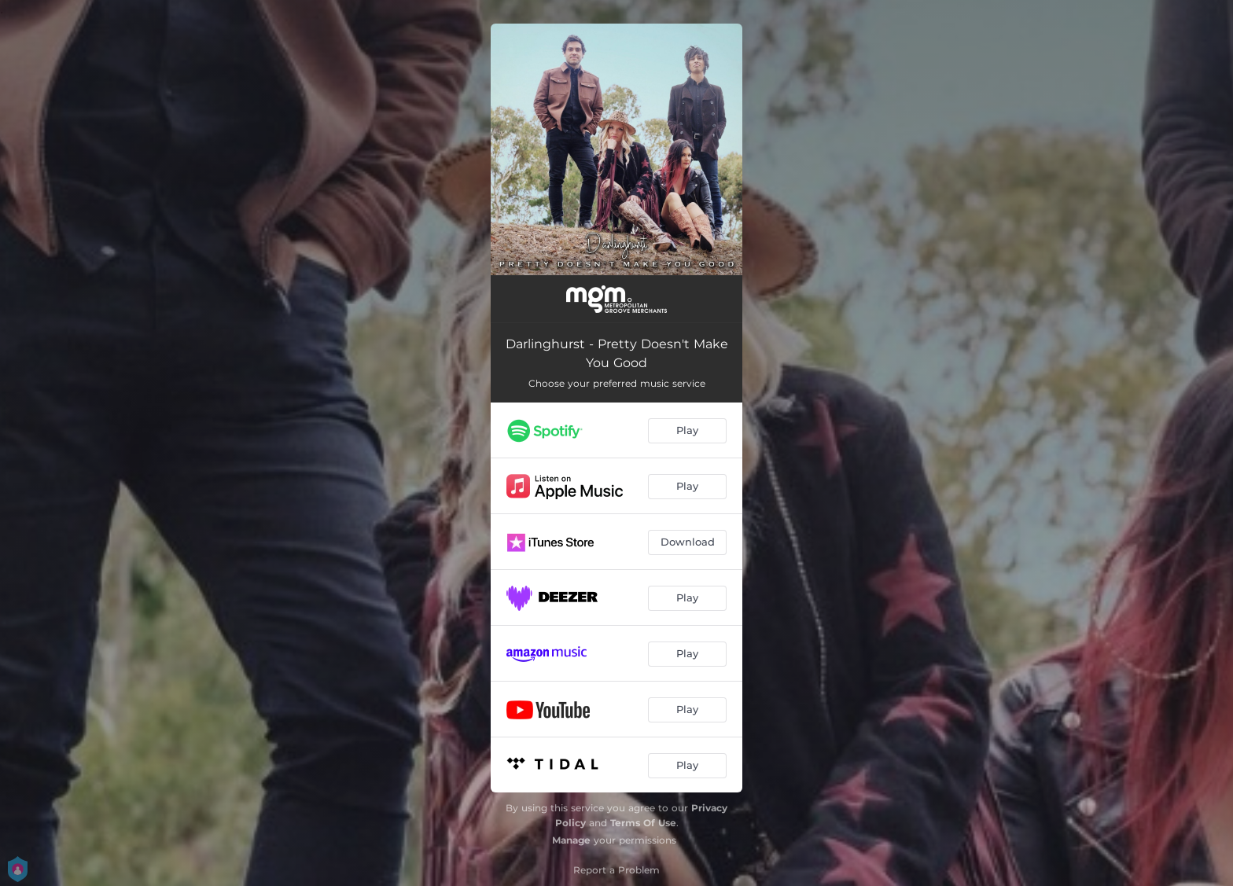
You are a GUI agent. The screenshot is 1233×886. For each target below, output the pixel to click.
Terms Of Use (643, 823)
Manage (571, 840)
